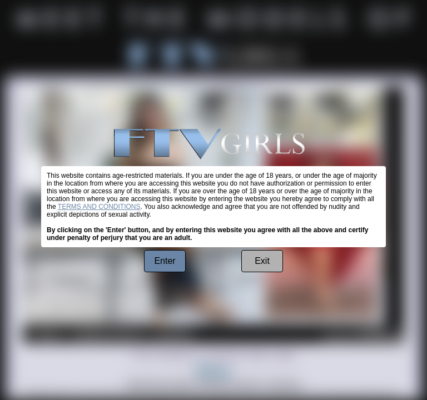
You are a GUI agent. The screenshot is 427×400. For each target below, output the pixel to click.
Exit (262, 261)
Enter (164, 261)
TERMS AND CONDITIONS (99, 207)
